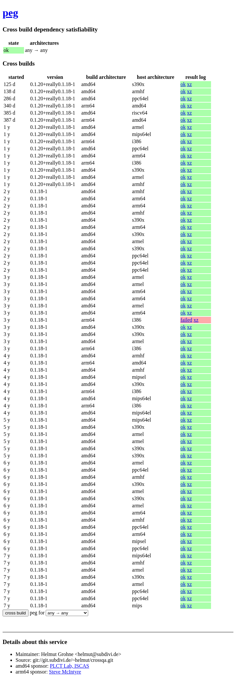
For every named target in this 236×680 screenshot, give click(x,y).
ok (183, 84)
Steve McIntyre (65, 671)
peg (10, 13)
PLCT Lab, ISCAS (69, 666)
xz (189, 84)
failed (186, 320)
